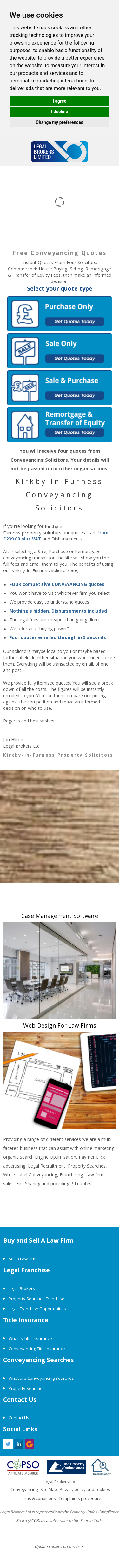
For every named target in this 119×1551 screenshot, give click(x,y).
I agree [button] (59, 101)
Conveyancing (24, 1489)
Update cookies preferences (59, 1546)
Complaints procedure (79, 1498)
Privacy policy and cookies (85, 1489)
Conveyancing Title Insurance (37, 1348)
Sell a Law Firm (22, 1259)
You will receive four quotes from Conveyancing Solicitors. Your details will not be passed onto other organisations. (59, 460)
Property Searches (27, 1388)
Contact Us (19, 1418)
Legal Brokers (22, 1288)
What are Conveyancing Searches (41, 1378)
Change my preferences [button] (59, 122)
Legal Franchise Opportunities (37, 1309)
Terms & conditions (37, 1498)
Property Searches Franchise (36, 1298)
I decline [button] (59, 111)
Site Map (48, 1489)
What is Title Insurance (30, 1338)
